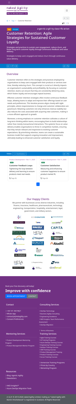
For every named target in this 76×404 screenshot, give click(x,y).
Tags (12, 21)
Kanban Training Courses (48, 347)
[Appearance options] (67, 18)
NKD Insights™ (12, 385)
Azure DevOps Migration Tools (18, 388)
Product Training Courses (48, 355)
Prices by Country (47, 365)
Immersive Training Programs (52, 362)
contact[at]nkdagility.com (16, 316)
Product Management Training (50, 352)
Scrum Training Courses (48, 357)
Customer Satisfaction (50, 165)
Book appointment (16, 296)
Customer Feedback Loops (20, 165)
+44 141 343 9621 (13, 311)
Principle (15, 29)
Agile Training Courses (47, 338)
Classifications (20, 154)
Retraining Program (48, 368)
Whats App (10, 313)
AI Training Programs (47, 340)
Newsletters (11, 378)
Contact (32, 296)
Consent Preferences (14, 319)
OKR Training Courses (47, 350)
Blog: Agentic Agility (14, 375)
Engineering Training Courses (50, 345)
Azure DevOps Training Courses (51, 342)
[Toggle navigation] (9, 2)
